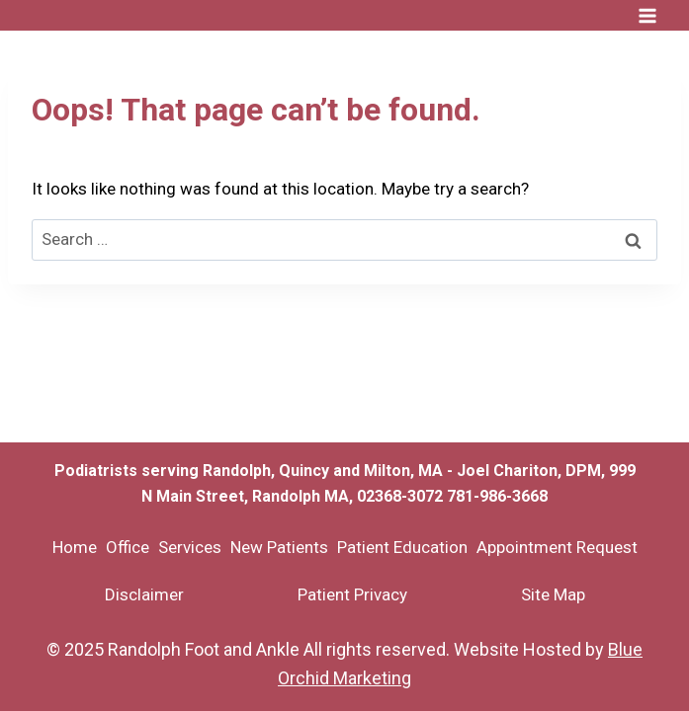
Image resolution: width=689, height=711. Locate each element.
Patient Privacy (352, 594)
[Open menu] (647, 15)
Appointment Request (557, 547)
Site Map (553, 594)
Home (74, 547)
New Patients (279, 547)
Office (127, 547)
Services (189, 547)
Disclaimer (144, 594)
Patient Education (402, 547)
